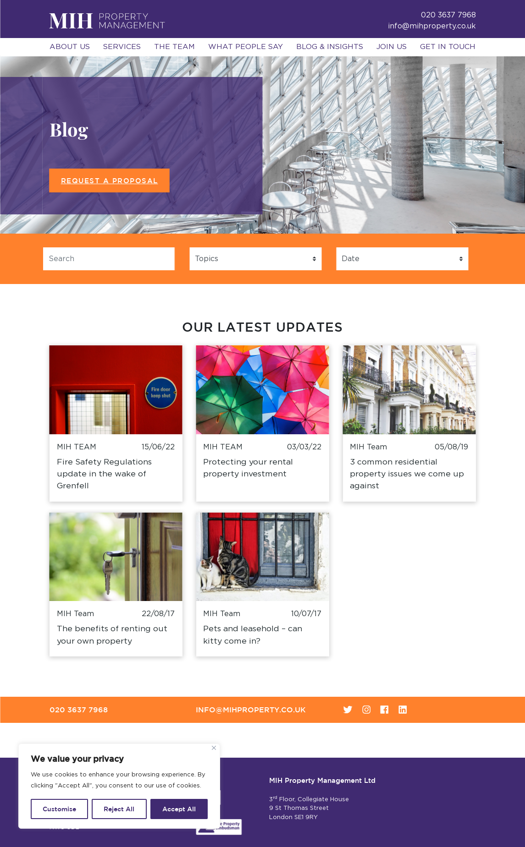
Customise (59, 809)
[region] (119, 786)
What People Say (245, 46)
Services (122, 46)
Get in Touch (447, 46)
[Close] (214, 748)
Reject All (119, 809)
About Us (70, 46)
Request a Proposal (109, 181)
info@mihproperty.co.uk (432, 26)
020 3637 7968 (79, 709)
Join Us (391, 46)
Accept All (179, 809)
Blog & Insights (329, 46)
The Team (174, 46)
